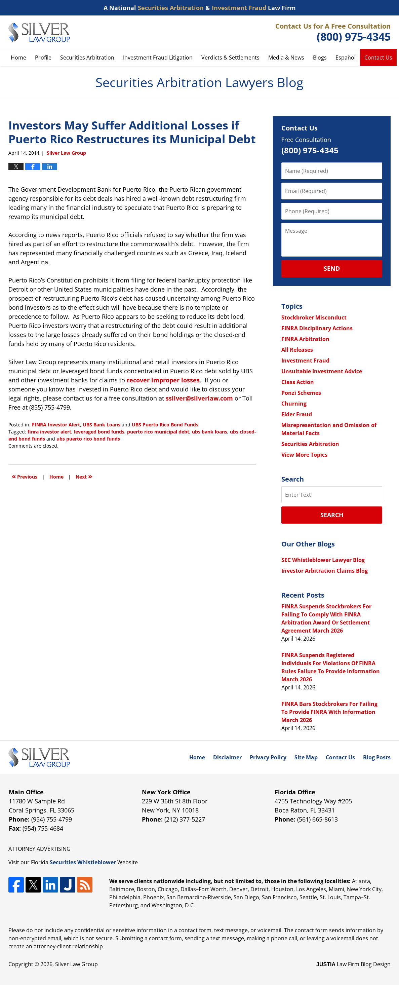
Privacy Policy (268, 757)
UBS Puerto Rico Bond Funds (165, 424)
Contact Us (378, 57)
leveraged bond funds (99, 431)
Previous (24, 476)
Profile (43, 57)
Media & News (286, 57)
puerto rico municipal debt (158, 431)
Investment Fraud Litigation (158, 57)
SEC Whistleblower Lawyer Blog (323, 560)
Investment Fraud (305, 360)
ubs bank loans (209, 431)
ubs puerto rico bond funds (88, 438)
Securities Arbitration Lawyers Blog (39, 32)
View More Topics (304, 454)
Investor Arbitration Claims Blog (324, 570)
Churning (294, 403)
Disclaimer (227, 757)
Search (332, 515)
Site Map (306, 757)
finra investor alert (49, 431)
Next (84, 476)
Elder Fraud (296, 414)
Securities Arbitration (87, 57)
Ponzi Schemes (301, 392)
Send (332, 268)
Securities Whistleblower (83, 862)
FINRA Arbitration (305, 339)
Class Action (297, 382)
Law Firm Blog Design (353, 964)
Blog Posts (377, 757)
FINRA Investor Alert (56, 424)
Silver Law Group (76, 964)
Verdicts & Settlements (230, 57)
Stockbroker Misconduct (314, 317)
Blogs (320, 57)
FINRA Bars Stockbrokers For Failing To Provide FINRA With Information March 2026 (329, 712)
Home (18, 57)
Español (345, 57)
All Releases (297, 349)
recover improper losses (163, 380)
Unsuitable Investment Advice (321, 371)
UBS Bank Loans (101, 424)
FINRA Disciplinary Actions (317, 328)
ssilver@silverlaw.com (199, 398)
